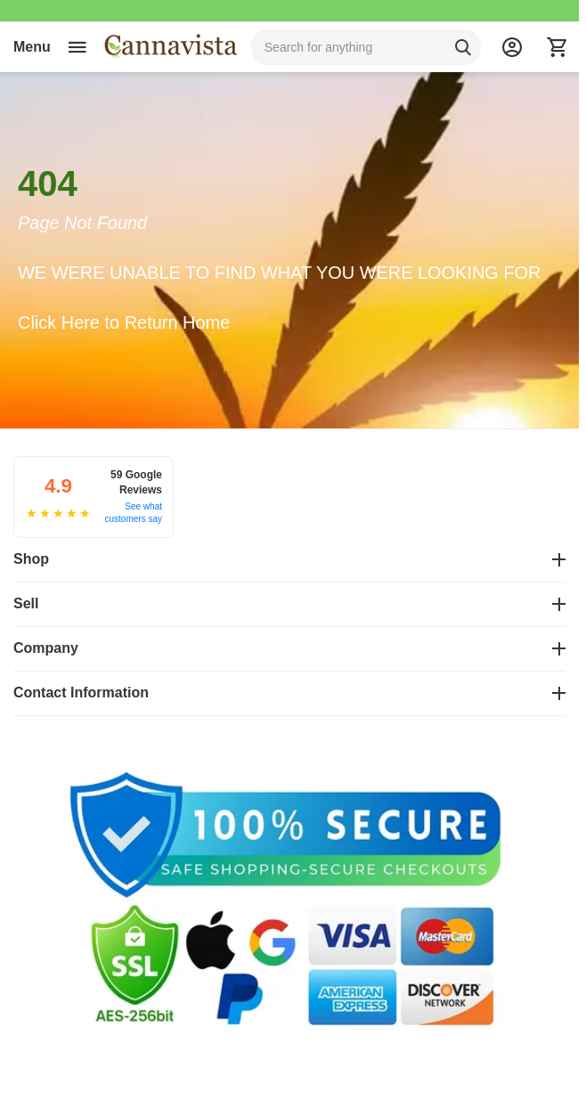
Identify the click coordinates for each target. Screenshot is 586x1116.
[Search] (463, 47)
